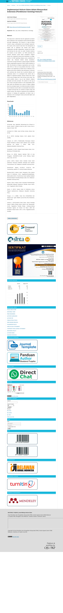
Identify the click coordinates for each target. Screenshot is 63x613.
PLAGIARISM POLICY (12, 324)
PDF (40, 46)
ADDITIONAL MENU (12, 307)
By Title (9, 414)
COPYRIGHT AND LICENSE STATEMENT (16, 328)
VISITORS (10, 382)
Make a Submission (12, 218)
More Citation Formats (43, 82)
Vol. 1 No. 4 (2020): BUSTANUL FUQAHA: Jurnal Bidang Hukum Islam (31, 5)
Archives (13, 5)
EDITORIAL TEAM (11, 311)
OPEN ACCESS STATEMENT (13, 326)
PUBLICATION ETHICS (12, 320)
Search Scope (10, 404)
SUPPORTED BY (11, 460)
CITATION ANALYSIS (12, 280)
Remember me (12, 426)
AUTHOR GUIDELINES (12, 316)
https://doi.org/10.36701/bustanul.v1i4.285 (20, 27)
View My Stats (15, 396)
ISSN (9, 431)
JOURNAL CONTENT (12, 398)
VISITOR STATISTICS (12, 335)
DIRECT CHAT (11, 366)
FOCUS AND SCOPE (11, 309)
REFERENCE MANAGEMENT (14, 492)
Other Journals (10, 417)
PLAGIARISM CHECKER (13, 476)
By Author (9, 412)
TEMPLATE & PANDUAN (13, 337)
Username (9, 423)
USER (9, 419)
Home (8, 5)
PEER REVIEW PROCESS (12, 322)
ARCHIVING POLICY (11, 330)
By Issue (9, 410)
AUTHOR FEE (10, 318)
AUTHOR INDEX (10, 332)
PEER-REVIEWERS (11, 314)
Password (9, 425)
